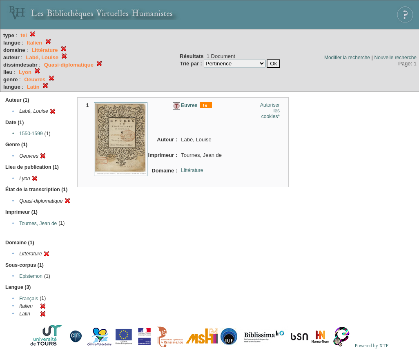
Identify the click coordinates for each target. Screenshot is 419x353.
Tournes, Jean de (38, 223)
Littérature (192, 170)
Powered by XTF (371, 346)
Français (28, 299)
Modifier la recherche (347, 57)
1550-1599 (30, 133)
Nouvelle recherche (395, 57)
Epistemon (30, 276)
